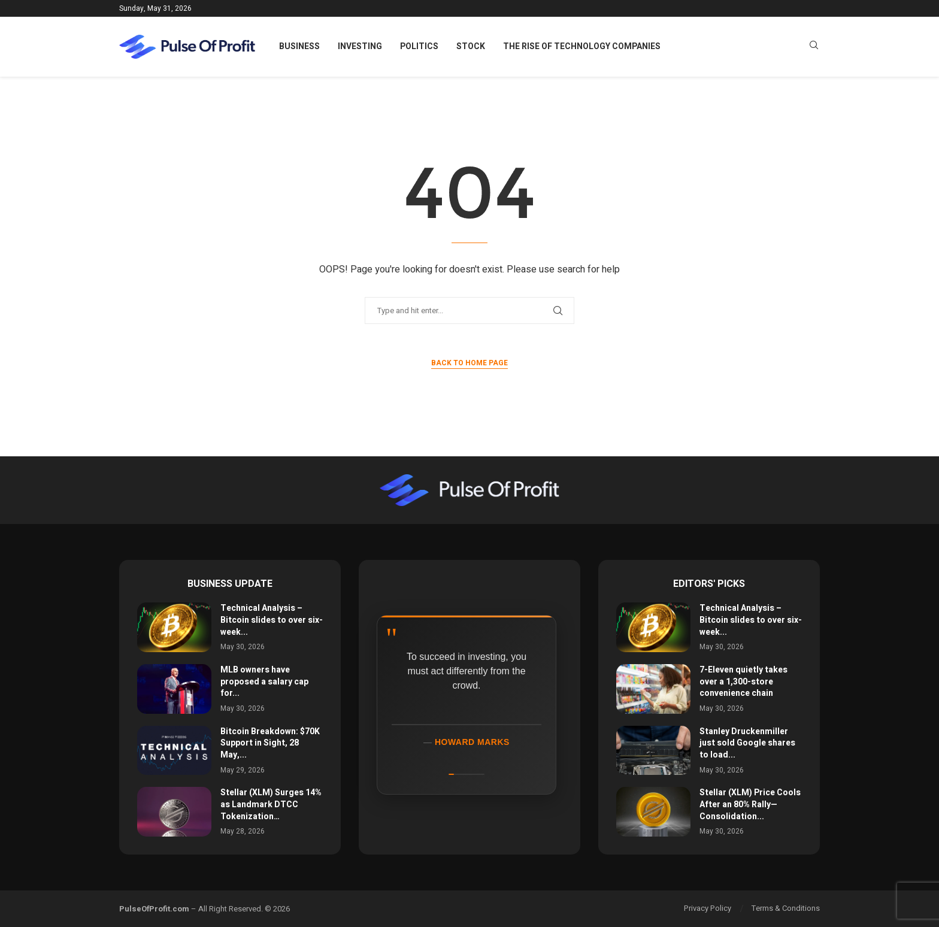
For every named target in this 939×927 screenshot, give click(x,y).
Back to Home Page (469, 363)
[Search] (814, 47)
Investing (360, 46)
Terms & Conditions (786, 908)
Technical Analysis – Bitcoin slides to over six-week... (271, 620)
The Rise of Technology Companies (582, 46)
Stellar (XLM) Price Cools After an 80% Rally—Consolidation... (750, 804)
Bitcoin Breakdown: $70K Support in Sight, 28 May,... (270, 743)
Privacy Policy (707, 908)
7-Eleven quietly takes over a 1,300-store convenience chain (743, 681)
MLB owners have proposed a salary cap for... (264, 681)
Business (299, 46)
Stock (470, 46)
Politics (419, 46)
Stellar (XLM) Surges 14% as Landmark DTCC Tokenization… (271, 804)
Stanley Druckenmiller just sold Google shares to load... (747, 743)
